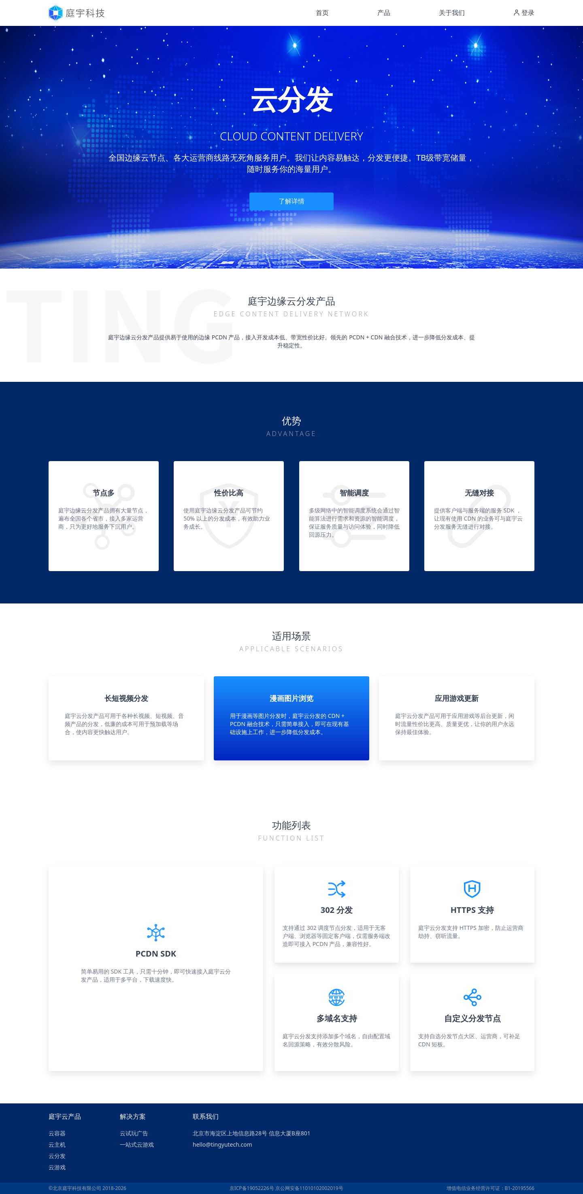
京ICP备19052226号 (252, 1188)
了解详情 (291, 201)
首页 (322, 12)
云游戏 (57, 1167)
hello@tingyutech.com (222, 1144)
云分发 (57, 1156)
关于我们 (452, 12)
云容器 (57, 1133)
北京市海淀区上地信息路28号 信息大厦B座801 (252, 1133)
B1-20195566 (519, 1188)
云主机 (57, 1144)
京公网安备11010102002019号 (309, 1188)
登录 (523, 12)
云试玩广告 (134, 1133)
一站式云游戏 (137, 1144)
